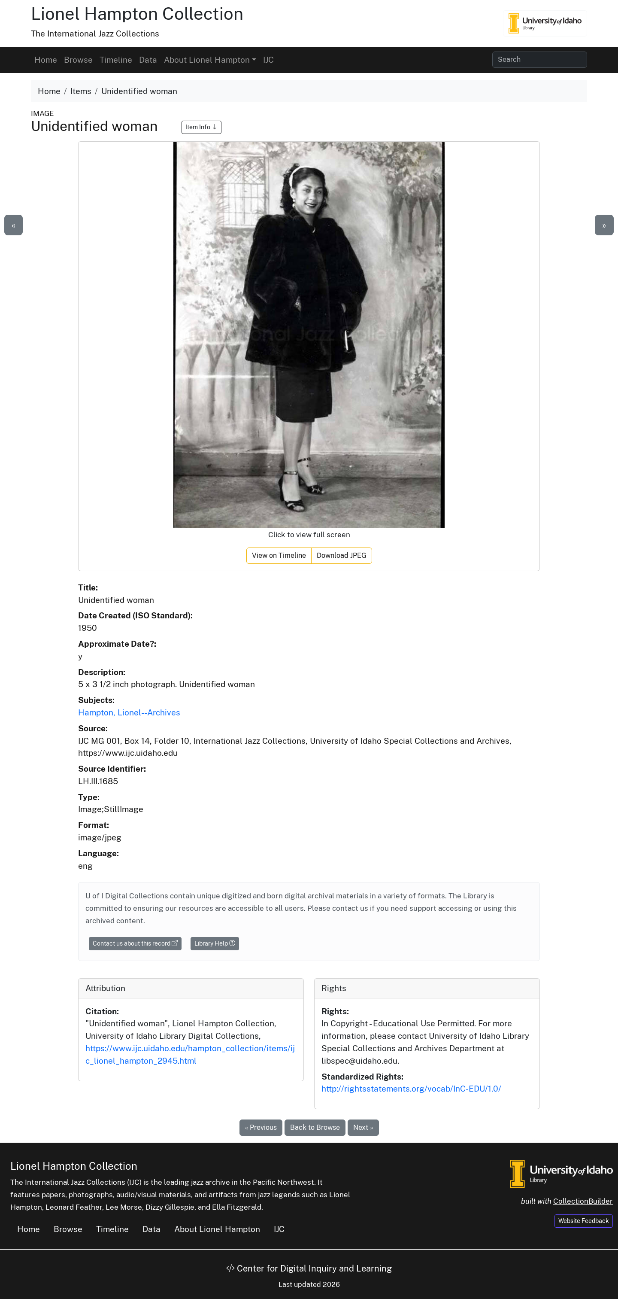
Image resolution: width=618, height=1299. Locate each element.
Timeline (116, 59)
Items (80, 91)
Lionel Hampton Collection (137, 13)
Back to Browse (315, 1127)
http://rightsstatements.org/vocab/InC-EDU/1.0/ (411, 1088)
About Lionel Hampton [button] (207, 59)
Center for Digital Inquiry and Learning (309, 1268)
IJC (268, 59)
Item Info (201, 127)
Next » (363, 1127)
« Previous (261, 1127)
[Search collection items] (539, 60)
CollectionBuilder (583, 1201)
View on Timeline (279, 555)
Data (148, 59)
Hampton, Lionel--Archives (129, 712)
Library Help (214, 943)
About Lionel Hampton (217, 1229)
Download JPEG (342, 555)
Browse (78, 59)
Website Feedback (583, 1220)
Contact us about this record (135, 943)
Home (45, 59)
